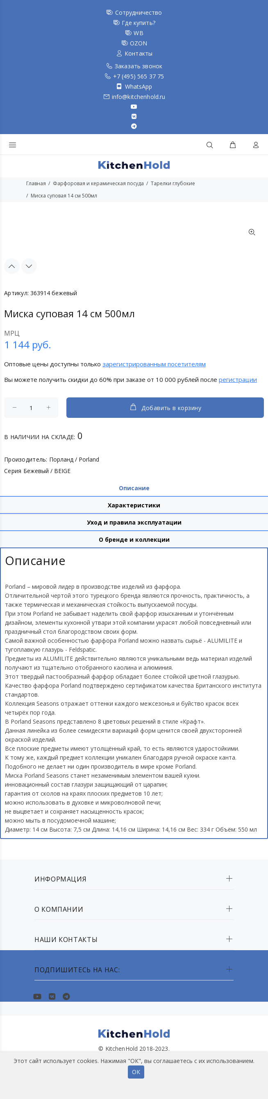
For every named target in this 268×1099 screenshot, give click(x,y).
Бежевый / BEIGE (46, 471)
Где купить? (138, 23)
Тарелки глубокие (173, 183)
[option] (22, 224)
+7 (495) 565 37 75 (138, 76)
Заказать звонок (138, 66)
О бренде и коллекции (134, 539)
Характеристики (134, 505)
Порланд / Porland (74, 459)
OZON (139, 43)
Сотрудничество (138, 12)
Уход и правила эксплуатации (134, 522)
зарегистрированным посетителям (154, 364)
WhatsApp (138, 86)
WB (138, 33)
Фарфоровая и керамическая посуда (98, 183)
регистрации (238, 379)
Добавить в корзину (165, 407)
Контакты (138, 53)
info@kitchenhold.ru (139, 97)
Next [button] (29, 266)
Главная (36, 183)
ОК (136, 1072)
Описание (134, 488)
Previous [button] (12, 266)
